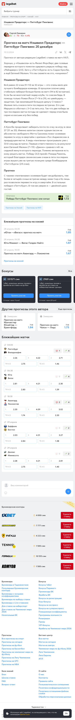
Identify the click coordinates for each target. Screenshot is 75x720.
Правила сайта (46, 681)
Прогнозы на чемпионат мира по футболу (17, 653)
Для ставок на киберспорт (14, 606)
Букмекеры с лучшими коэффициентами (12, 595)
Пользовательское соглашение (54, 684)
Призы (42, 622)
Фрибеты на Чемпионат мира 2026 (55, 628)
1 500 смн (40, 546)
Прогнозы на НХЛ (34, 208)
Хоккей (30, 17)
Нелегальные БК (9, 615)
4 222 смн (40, 536)
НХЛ (36, 17)
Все (70, 271)
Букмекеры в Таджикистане (15, 585)
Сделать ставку (67, 535)
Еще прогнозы (65, 309)
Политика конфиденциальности (54, 688)
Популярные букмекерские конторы (15, 589)
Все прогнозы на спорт (13, 638)
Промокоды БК (46, 591)
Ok (66, 713)
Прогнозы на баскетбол (13, 648)
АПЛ (41, 658)
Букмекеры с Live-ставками (15, 602)
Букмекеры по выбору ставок (16, 599)
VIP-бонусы (44, 625)
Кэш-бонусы (45, 601)
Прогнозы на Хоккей (14, 208)
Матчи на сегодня (47, 642)
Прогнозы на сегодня (12, 642)
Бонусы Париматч (47, 588)
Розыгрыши (44, 618)
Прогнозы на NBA (10, 664)
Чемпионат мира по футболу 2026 (55, 648)
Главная (5, 17)
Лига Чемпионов (46, 652)
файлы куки (24, 714)
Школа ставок (9, 677)
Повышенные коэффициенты (53, 611)
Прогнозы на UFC (10, 661)
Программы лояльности (50, 615)
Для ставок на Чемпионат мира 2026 (17, 610)
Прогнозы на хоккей (13, 261)
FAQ (4, 681)
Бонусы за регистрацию (50, 598)
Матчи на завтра (46, 645)
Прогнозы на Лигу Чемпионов (16, 657)
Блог (4, 674)
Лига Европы (45, 655)
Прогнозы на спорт (18, 17)
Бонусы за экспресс (48, 605)
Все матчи (43, 638)
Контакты (43, 677)
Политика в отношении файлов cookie (54, 692)
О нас (41, 674)
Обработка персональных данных (55, 697)
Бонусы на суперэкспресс (51, 608)
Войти (63, 4)
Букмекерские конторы (13, 507)
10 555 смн (40, 556)
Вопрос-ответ (8, 684)
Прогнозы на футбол (12, 645)
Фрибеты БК (44, 595)
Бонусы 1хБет (45, 585)
